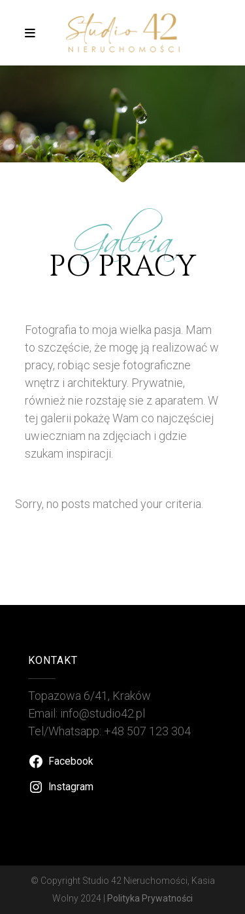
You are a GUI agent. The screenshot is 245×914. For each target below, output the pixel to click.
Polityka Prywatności (150, 898)
